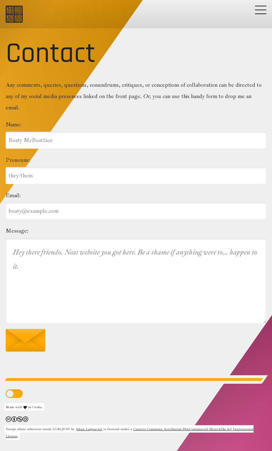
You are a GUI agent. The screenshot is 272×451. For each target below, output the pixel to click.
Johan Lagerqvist (89, 429)
